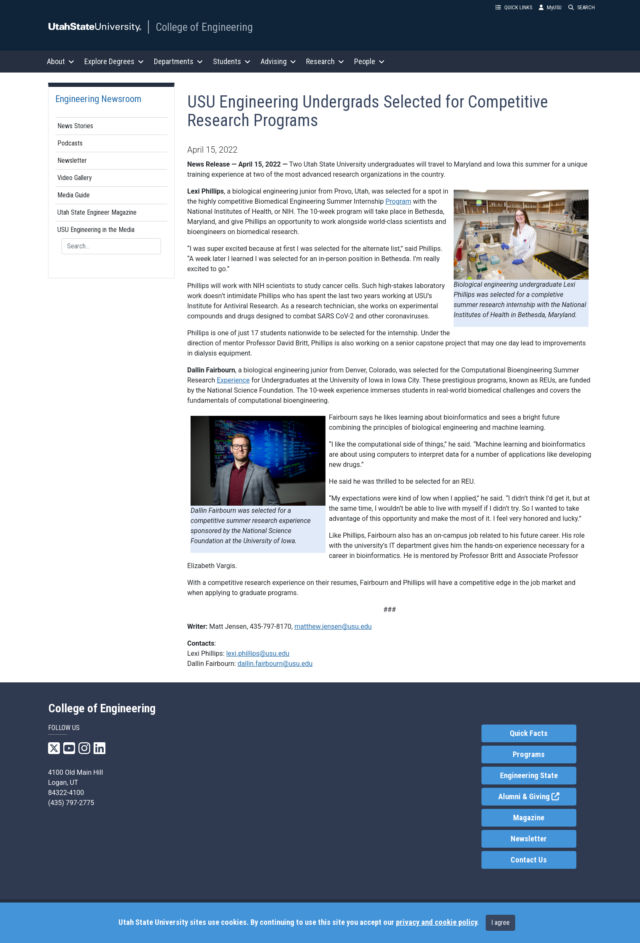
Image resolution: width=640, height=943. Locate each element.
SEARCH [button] (581, 7)
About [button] (60, 61)
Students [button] (231, 61)
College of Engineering (204, 27)
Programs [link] (529, 754)
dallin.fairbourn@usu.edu (274, 664)
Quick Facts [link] (529, 733)
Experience (233, 380)
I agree (500, 923)
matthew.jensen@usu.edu (332, 626)
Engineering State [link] (529, 775)
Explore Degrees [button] (114, 61)
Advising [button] (278, 61)
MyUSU (550, 7)
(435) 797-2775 (71, 803)
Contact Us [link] (529, 860)
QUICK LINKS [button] (513, 7)
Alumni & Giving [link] (537, 796)
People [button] (369, 61)
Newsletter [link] (529, 838)
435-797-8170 (270, 626)
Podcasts (70, 143)
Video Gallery (74, 178)
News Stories (75, 126)
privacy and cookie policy (436, 922)
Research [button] (325, 61)
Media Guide (73, 195)
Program (398, 201)
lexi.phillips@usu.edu (257, 653)
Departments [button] (178, 61)
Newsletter (72, 160)
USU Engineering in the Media (95, 230)
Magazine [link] (528, 817)
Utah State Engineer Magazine (97, 212)
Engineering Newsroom (98, 99)
